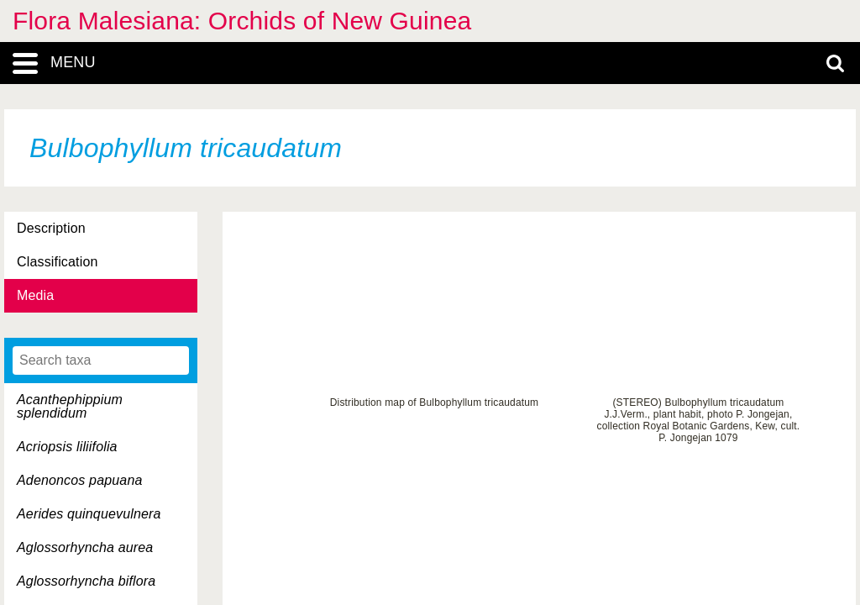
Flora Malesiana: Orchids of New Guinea (242, 20)
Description (51, 228)
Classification (57, 262)
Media (35, 295)
